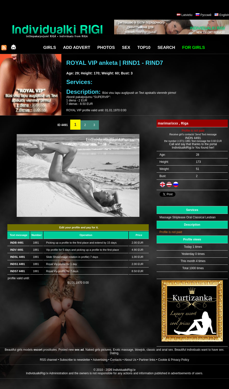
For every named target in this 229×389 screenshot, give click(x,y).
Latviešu (186, 15)
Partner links (147, 359)
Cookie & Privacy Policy (173, 359)
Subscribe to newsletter (75, 359)
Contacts (116, 359)
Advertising (100, 359)
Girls (49, 47)
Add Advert (76, 47)
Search (166, 47)
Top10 (143, 47)
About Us (130, 359)
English (224, 15)
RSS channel (48, 359)
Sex (126, 47)
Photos (106, 47)
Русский (205, 15)
